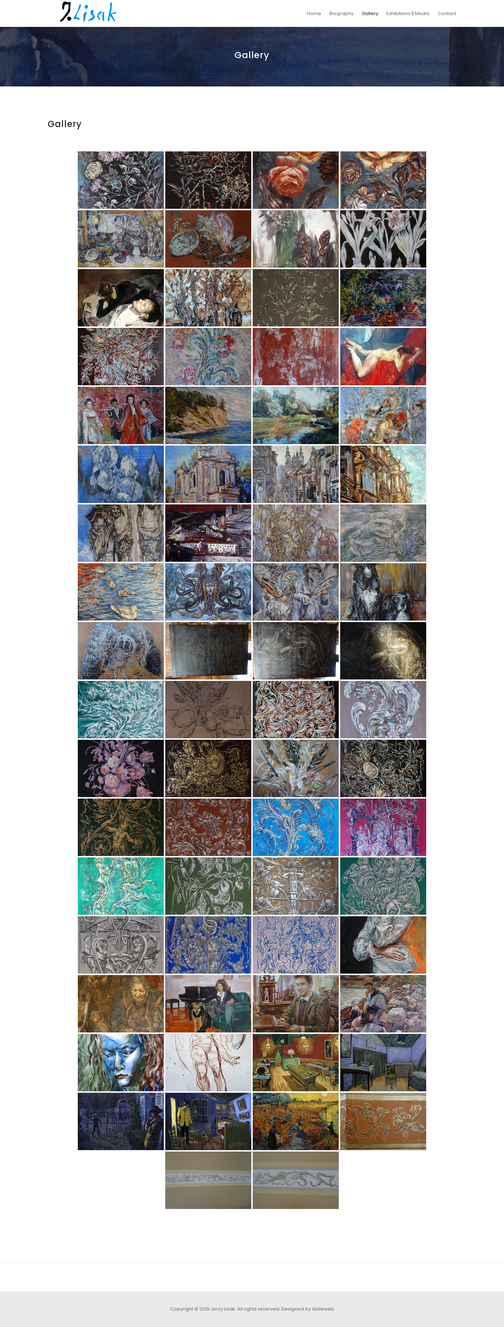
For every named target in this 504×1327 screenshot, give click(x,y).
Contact (447, 13)
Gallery (370, 13)
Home (314, 13)
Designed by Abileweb (307, 1308)
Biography (341, 13)
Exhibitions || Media (407, 13)
